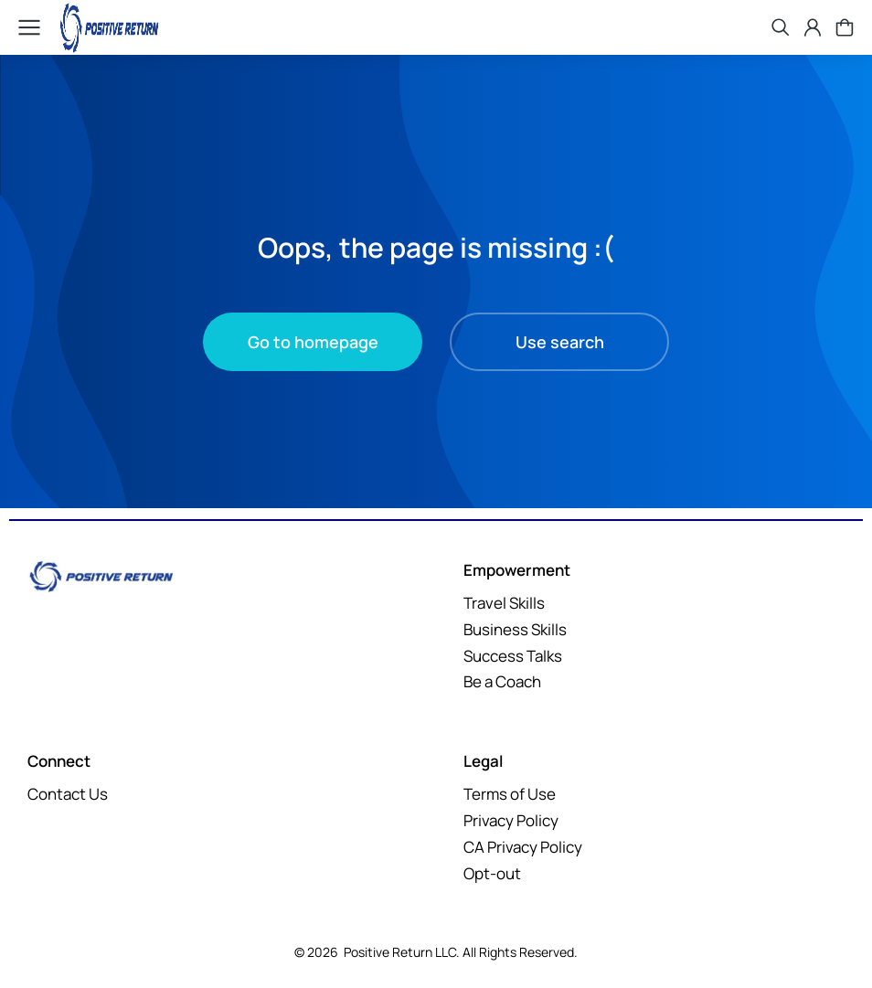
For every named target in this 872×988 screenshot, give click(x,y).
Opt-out (492, 873)
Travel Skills (504, 602)
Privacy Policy (510, 820)
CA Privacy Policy (522, 846)
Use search (560, 342)
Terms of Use (509, 793)
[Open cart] (844, 27)
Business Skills (515, 629)
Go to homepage (313, 342)
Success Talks (512, 655)
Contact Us (67, 793)
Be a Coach (502, 681)
